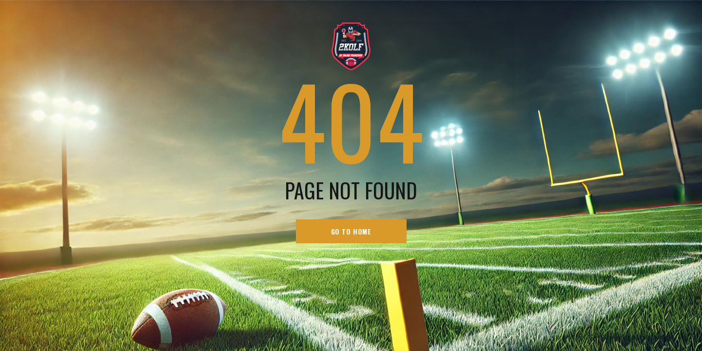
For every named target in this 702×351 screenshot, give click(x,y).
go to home (351, 231)
